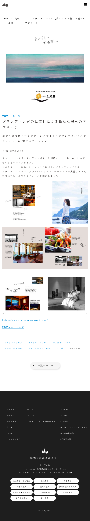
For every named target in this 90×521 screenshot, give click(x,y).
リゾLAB (64, 409)
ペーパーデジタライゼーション (73, 427)
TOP (5, 18)
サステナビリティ (14, 439)
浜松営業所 (67, 492)
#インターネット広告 (40, 348)
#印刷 (60, 348)
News (9, 433)
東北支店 (44, 481)
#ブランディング (13, 342)
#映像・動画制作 (13, 348)
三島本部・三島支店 (21, 492)
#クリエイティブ (37, 342)
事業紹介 (11, 415)
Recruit (31, 409)
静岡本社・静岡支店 (67, 486)
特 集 (10, 427)
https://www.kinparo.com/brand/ (25, 319)
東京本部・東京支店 (21, 481)
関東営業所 (21, 486)
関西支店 (44, 498)
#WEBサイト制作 (62, 342)
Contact (31, 415)
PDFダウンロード (13, 327)
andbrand (65, 421)
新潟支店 (68, 481)
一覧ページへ (46, 365)
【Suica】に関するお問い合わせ (41, 421)
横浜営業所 (44, 486)
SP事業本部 (44, 492)
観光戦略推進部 (67, 433)
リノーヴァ (65, 415)
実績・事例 (12, 421)
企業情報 (11, 409)
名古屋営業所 (21, 498)
